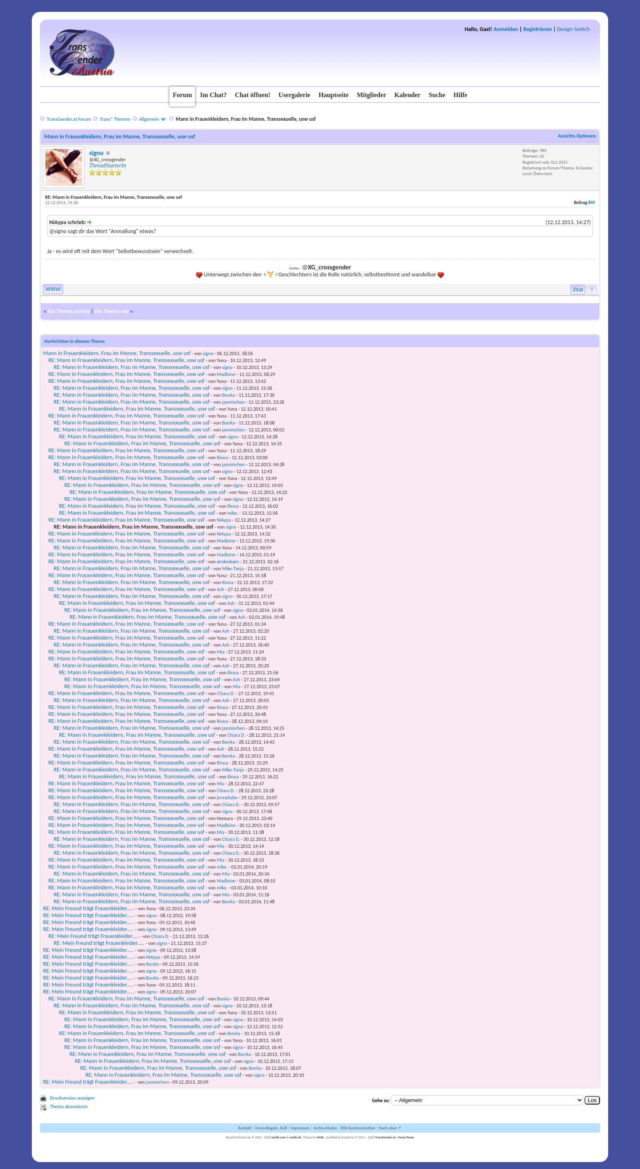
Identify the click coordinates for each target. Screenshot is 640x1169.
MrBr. (320, 1137)
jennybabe (227, 797)
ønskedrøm (228, 561)
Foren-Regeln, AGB (271, 1128)
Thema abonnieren (68, 1106)
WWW (52, 289)
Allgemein (149, 119)
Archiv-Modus (325, 1128)
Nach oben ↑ (390, 1128)
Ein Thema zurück (68, 311)
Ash (220, 589)
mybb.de (295, 1137)
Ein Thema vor (112, 311)
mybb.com (278, 1137)
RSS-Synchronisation (358, 1128)
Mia (220, 652)
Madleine (226, 374)
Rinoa (222, 457)
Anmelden (505, 29)
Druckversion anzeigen (72, 1098)
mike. (232, 513)
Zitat (578, 289)
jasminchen (233, 402)
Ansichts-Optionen (577, 136)
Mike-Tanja (233, 568)
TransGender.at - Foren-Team (394, 1137)
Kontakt (244, 1128)
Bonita (228, 395)
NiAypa (224, 520)
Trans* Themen (115, 119)
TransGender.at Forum (69, 119)
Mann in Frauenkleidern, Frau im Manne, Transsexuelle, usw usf (116, 353)
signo (96, 153)
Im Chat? (213, 94)
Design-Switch (573, 29)
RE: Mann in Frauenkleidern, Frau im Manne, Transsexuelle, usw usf (126, 360)
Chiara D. (226, 693)
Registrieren (537, 29)
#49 (591, 202)
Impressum (300, 1128)
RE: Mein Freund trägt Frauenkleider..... (88, 908)
